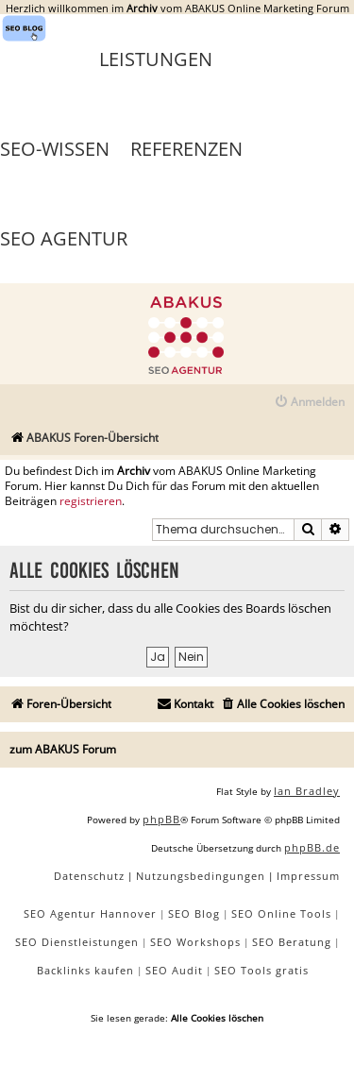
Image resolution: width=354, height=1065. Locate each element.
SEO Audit (174, 970)
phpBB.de (312, 847)
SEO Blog (194, 913)
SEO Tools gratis (261, 970)
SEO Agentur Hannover (90, 913)
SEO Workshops (195, 942)
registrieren (90, 501)
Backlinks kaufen (85, 970)
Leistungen (155, 59)
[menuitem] (309, 402)
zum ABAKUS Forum (62, 749)
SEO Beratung (291, 942)
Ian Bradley (307, 791)
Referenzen (186, 148)
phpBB (161, 819)
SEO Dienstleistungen (77, 942)
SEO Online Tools (281, 913)
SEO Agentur (63, 238)
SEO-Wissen (55, 148)
